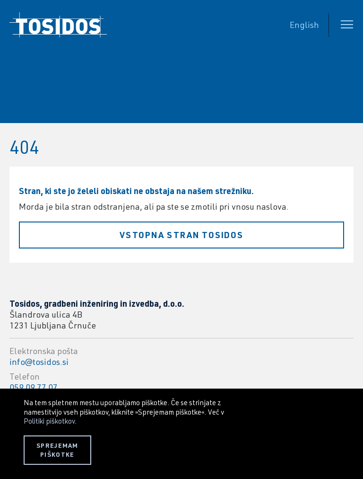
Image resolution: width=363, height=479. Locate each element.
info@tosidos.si (39, 361)
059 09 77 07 (33, 387)
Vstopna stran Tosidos (181, 234)
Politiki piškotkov (49, 421)
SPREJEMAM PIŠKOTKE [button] (57, 450)
